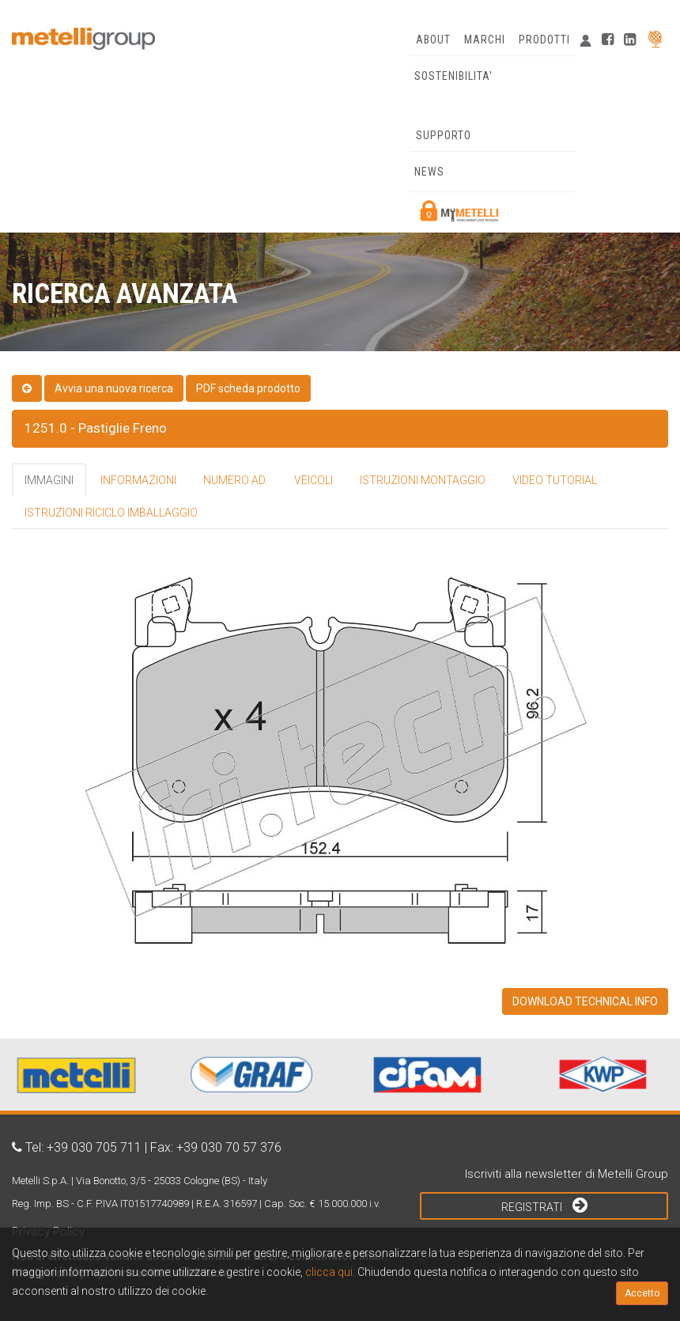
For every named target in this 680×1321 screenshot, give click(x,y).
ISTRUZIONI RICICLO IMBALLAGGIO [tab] (111, 512)
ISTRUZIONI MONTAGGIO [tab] (422, 480)
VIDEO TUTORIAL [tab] (554, 480)
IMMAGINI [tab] (49, 480)
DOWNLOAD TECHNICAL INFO (585, 1001)
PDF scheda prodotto (248, 388)
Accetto (642, 1293)
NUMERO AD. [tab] (235, 480)
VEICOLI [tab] (313, 480)
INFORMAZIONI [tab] (138, 480)
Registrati (544, 1204)
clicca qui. (330, 1272)
